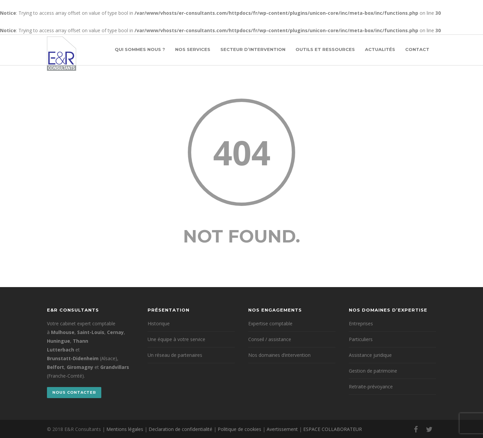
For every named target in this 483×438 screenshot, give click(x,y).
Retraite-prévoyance (371, 386)
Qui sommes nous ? (140, 49)
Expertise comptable (270, 323)
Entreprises (361, 323)
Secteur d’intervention (252, 49)
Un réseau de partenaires (175, 355)
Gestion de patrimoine (373, 371)
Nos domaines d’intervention (279, 355)
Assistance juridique (370, 355)
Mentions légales (124, 429)
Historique (159, 323)
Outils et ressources (325, 49)
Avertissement (282, 429)
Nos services (192, 49)
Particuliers (361, 339)
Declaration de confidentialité (180, 429)
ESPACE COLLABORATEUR (332, 429)
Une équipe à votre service (176, 339)
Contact (417, 49)
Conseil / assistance (269, 339)
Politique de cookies (239, 429)
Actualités (380, 49)
